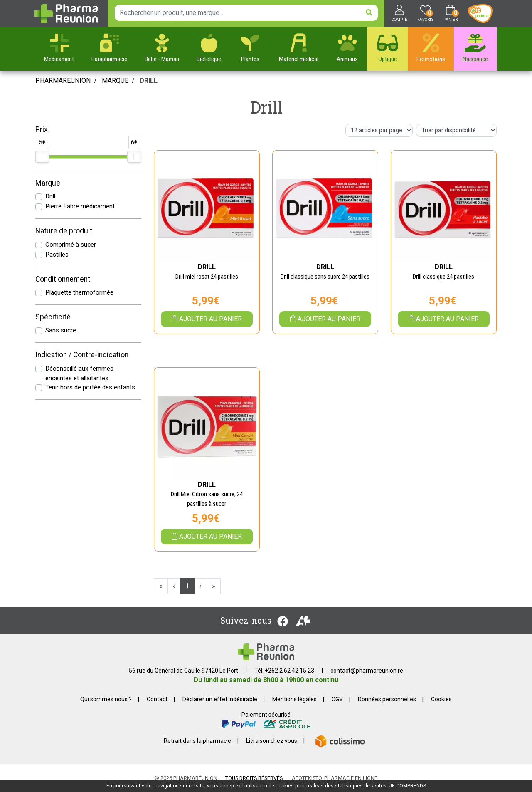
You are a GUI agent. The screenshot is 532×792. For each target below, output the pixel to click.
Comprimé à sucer (70, 244)
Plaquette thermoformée (79, 292)
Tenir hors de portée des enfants (90, 387)
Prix (41, 129)
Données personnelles (387, 699)
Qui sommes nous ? (106, 699)
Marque (115, 80)
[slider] (42, 157)
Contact (157, 699)
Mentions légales (294, 699)
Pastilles (57, 254)
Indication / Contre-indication (81, 355)
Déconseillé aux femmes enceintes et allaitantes (79, 373)
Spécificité (53, 317)
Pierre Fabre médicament (80, 206)
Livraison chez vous (271, 741)
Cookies (441, 699)
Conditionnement (62, 279)
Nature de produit (63, 231)
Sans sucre (60, 330)
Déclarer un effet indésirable (219, 699)
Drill (50, 196)
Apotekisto (334, 778)
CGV (337, 699)
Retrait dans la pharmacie (197, 741)
